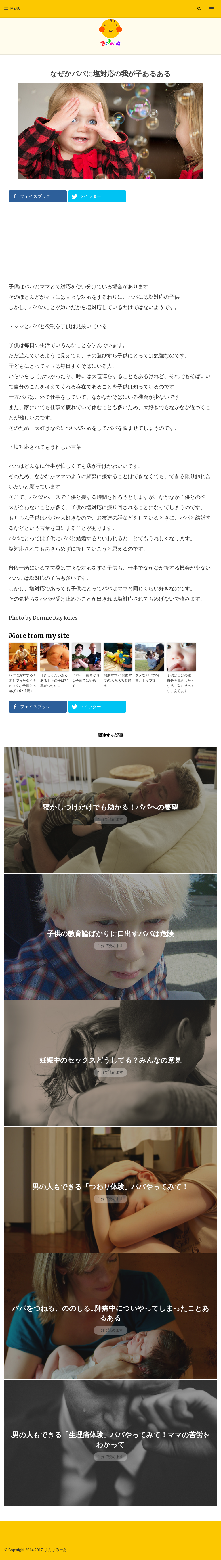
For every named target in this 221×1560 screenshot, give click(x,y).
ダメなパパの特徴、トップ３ (147, 678)
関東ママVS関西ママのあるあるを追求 (118, 680)
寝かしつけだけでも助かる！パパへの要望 (110, 807)
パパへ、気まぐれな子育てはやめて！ (86, 680)
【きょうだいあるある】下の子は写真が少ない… (54, 680)
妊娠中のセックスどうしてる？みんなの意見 (110, 1060)
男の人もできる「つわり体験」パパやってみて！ (110, 1187)
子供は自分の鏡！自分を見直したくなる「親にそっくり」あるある (181, 683)
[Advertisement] (110, 242)
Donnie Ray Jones (55, 617)
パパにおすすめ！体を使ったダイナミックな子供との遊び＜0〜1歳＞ (22, 683)
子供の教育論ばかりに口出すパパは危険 (110, 934)
